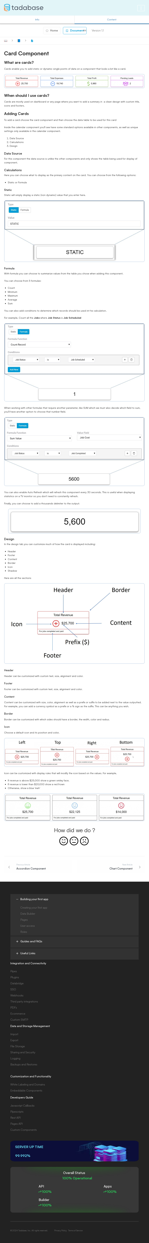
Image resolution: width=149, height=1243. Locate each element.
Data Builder (27, 913)
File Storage (17, 1046)
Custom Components (23, 1129)
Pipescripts (16, 1111)
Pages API (16, 1123)
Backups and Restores (23, 1064)
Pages (24, 919)
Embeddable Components (26, 1090)
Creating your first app (33, 907)
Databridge (17, 983)
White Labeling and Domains (27, 1084)
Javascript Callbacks (22, 1105)
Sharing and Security (22, 1052)
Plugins (14, 977)
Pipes (13, 971)
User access (27, 925)
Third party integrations (24, 1001)
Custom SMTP (19, 1019)
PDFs (13, 1007)
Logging (15, 1058)
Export (14, 1040)
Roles (23, 932)
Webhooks (16, 995)
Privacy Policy (60, 1230)
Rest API (15, 1117)
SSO (13, 989)
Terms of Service (75, 1230)
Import (14, 1034)
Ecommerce (17, 1013)
